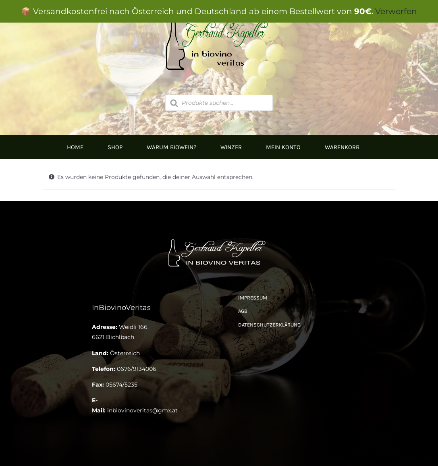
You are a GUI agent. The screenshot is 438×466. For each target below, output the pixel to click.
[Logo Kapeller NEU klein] (219, 239)
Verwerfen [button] (396, 11)
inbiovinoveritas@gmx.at (142, 410)
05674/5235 (121, 384)
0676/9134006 (136, 368)
